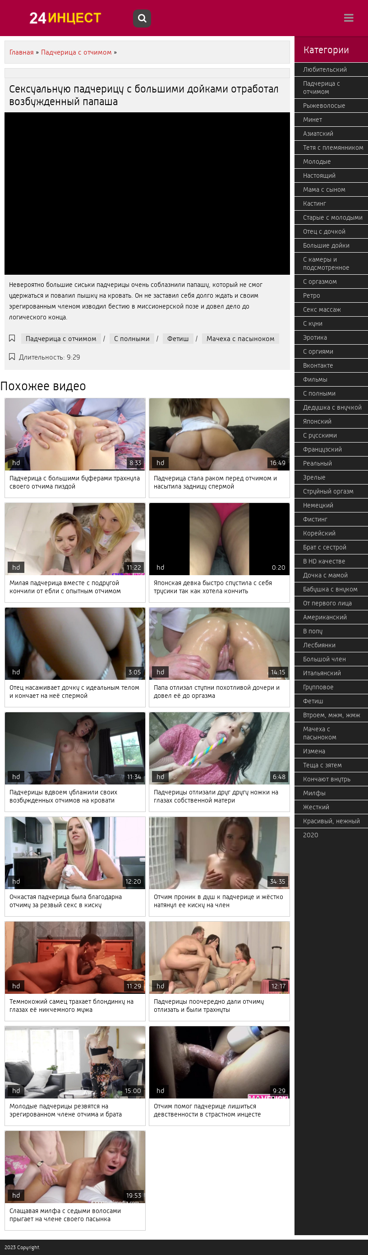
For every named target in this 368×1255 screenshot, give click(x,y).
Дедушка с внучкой (332, 407)
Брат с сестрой (324, 547)
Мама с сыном (324, 189)
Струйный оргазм (328, 491)
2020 (310, 835)
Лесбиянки (319, 645)
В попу (312, 631)
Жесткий (316, 807)
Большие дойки (326, 245)
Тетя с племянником (333, 147)
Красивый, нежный (331, 821)
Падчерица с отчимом (61, 338)
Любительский (325, 69)
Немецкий (318, 505)
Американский (325, 617)
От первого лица (327, 603)
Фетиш (178, 338)
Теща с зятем (322, 765)
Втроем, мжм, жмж (331, 715)
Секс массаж (322, 309)
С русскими (320, 435)
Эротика (315, 337)
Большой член (324, 659)
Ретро (311, 295)
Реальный (317, 463)
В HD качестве (324, 561)
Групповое (318, 687)
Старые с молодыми (333, 217)
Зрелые (314, 477)
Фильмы (315, 379)
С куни (312, 323)
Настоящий (319, 175)
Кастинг (314, 203)
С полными (132, 338)
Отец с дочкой (324, 231)
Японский (317, 421)
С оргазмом (320, 281)
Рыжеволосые (324, 106)
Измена (314, 751)
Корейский (319, 533)
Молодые (317, 161)
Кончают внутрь (326, 779)
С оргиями (318, 351)
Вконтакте (318, 365)
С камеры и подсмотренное (326, 263)
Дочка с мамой (325, 575)
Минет (312, 119)
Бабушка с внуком (330, 589)
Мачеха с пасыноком (241, 338)
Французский (322, 449)
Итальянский (322, 673)
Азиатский (318, 133)
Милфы (314, 793)
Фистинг (315, 519)
